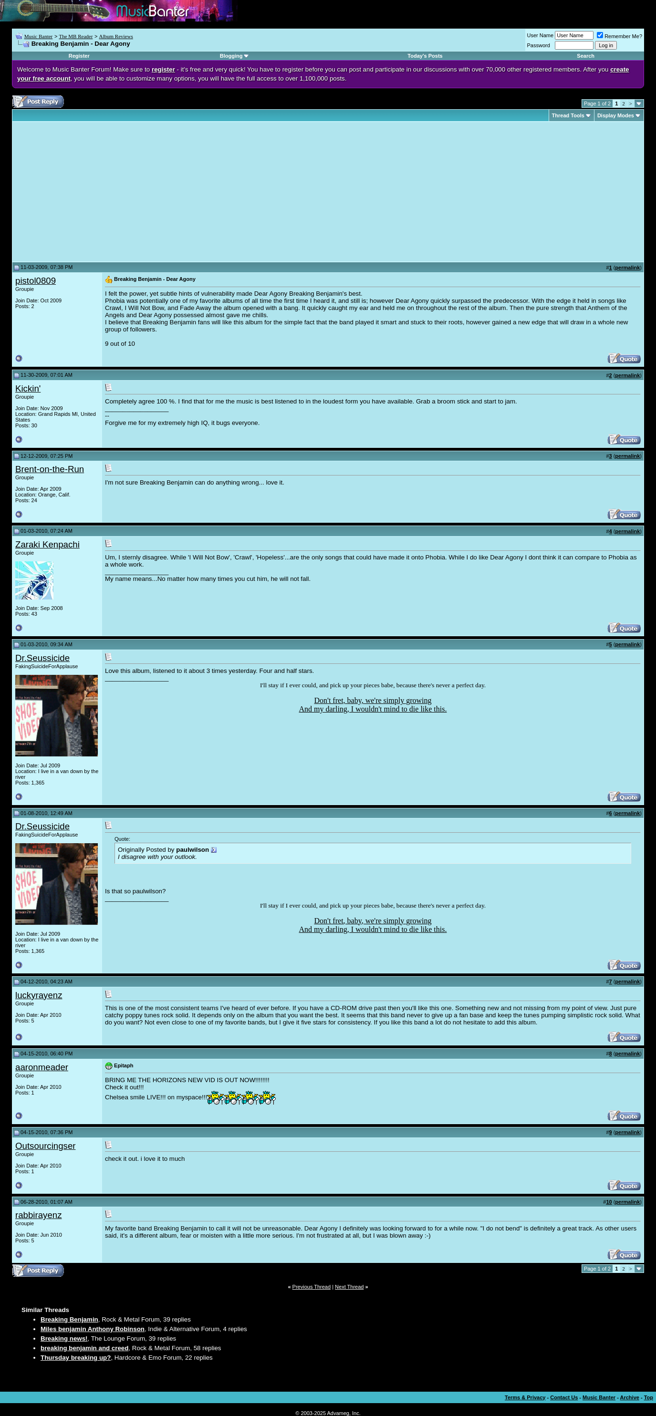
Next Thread (349, 1287)
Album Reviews (116, 36)
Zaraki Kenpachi (47, 544)
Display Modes (615, 115)
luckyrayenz (38, 995)
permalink (627, 267)
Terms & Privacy (525, 1397)
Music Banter (38, 36)
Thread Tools (568, 115)
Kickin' (28, 388)
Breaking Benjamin (69, 1319)
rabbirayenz (38, 1215)
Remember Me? (619, 36)
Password (538, 45)
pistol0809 (35, 281)
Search (585, 56)
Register (79, 56)
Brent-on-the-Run (49, 469)
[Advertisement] (95, 191)
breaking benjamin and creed (84, 1348)
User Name (540, 35)
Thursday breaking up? (76, 1357)
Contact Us (564, 1397)
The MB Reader (76, 36)
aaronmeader (41, 1067)
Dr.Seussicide (42, 658)
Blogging (231, 56)
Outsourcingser (45, 1146)
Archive (629, 1397)
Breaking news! (64, 1338)
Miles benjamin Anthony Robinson (93, 1329)
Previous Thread (311, 1287)
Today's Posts (424, 56)
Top (648, 1397)
